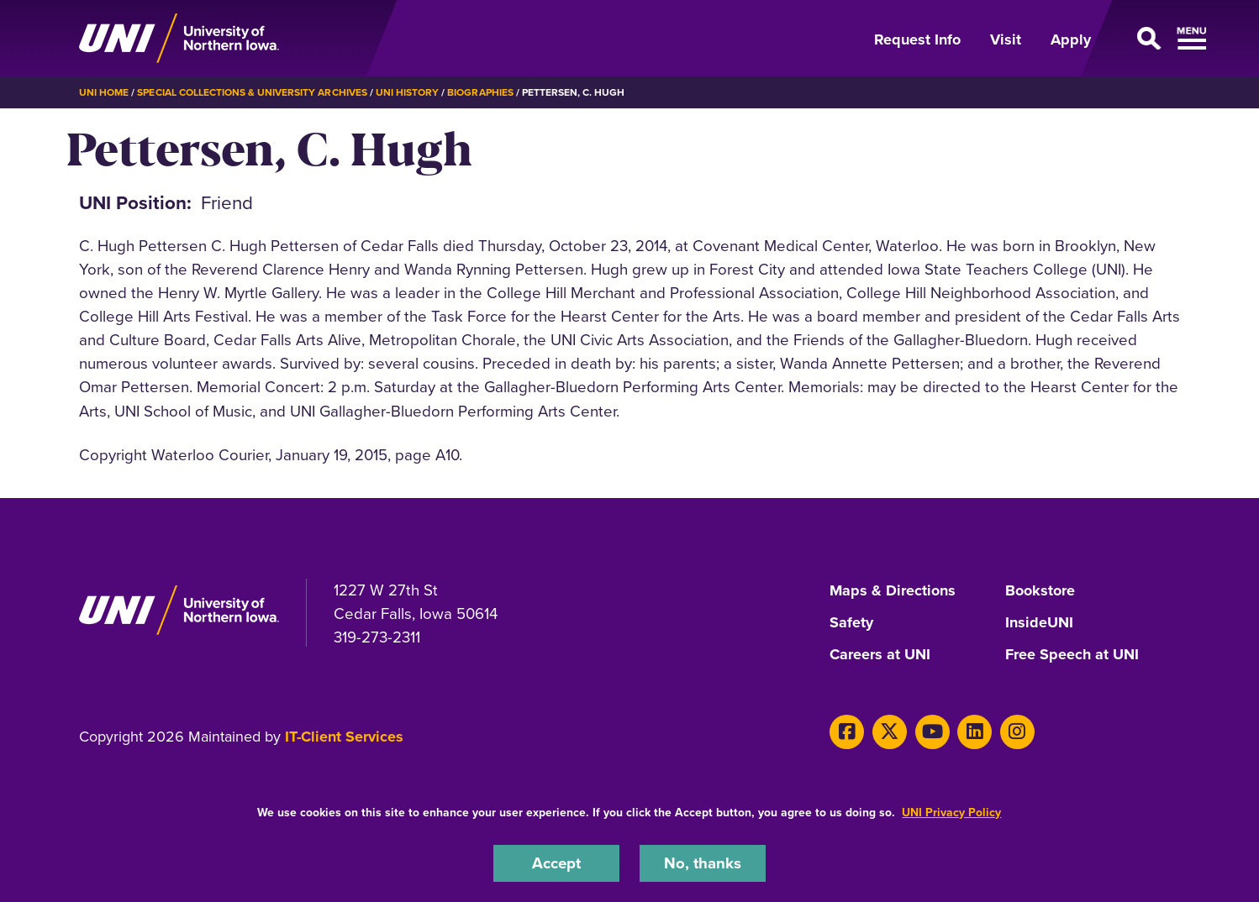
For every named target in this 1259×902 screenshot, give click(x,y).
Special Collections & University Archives (251, 92)
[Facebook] (847, 732)
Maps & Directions (893, 591)
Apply (1071, 39)
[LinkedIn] (974, 732)
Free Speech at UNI (1072, 655)
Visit (1005, 39)
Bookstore (1040, 591)
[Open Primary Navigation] (1145, 38)
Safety (851, 623)
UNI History (407, 92)
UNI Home (104, 92)
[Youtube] (932, 732)
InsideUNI (1039, 623)
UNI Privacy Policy (951, 812)
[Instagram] (1017, 732)
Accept (556, 863)
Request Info (917, 39)
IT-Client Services (344, 736)
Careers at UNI (880, 655)
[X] (889, 732)
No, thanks (702, 863)
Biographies (480, 92)
